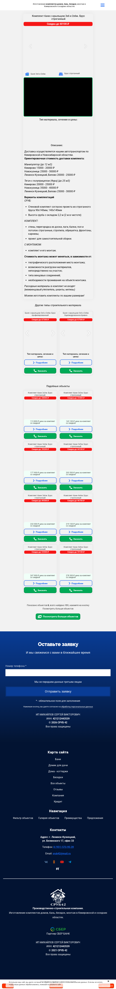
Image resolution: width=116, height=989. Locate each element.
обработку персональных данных (77, 706)
